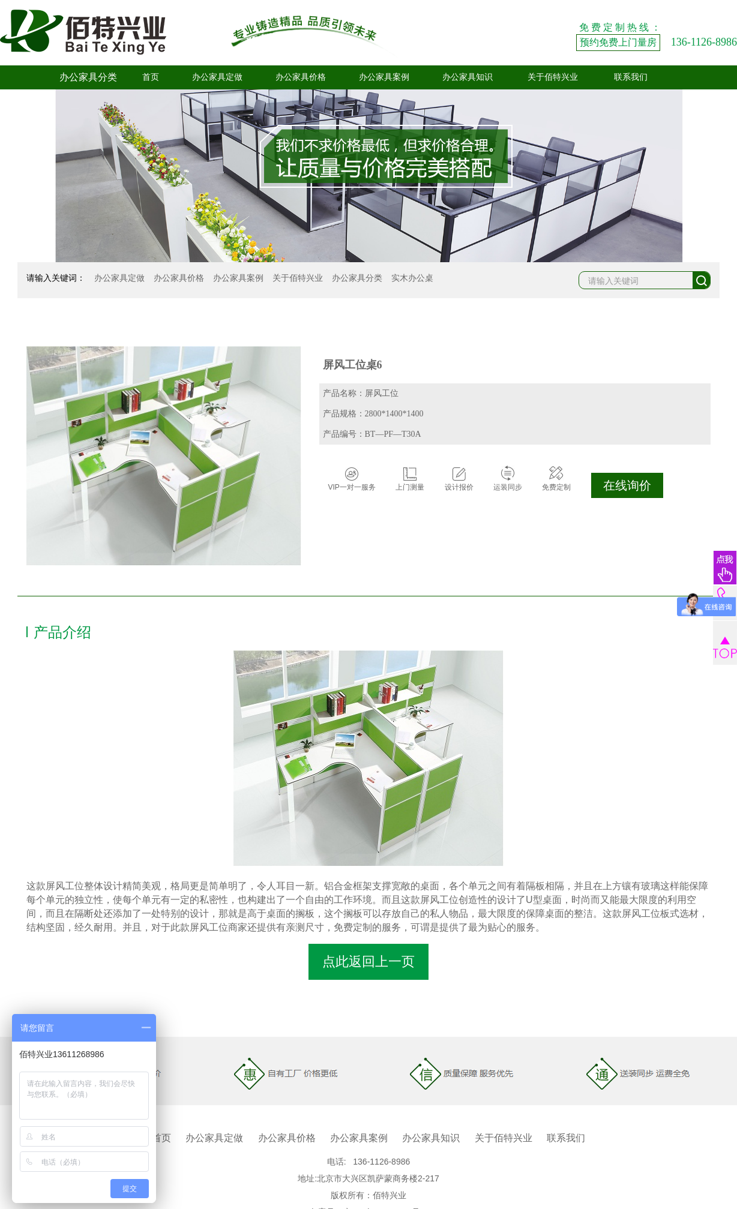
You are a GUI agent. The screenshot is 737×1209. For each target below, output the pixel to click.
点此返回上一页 (368, 961)
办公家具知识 (467, 77)
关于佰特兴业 (553, 77)
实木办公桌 (412, 278)
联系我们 (631, 77)
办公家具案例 (384, 77)
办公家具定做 (217, 77)
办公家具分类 (357, 278)
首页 (150, 77)
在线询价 (627, 485)
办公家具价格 (300, 77)
